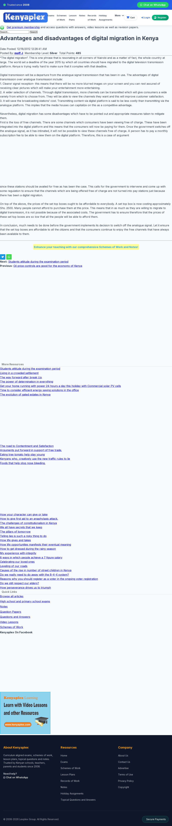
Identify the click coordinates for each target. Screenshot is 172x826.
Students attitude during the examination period (38, 261)
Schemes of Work (62, 17)
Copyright (123, 787)
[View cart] (130, 17)
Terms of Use (125, 774)
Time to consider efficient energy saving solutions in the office (39, 390)
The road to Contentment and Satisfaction (27, 446)
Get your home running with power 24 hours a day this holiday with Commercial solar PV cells (60, 386)
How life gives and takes (15, 540)
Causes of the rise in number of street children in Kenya (35, 570)
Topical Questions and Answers (78, 799)
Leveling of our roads (13, 566)
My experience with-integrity (18, 553)
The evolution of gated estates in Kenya (25, 394)
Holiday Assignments (72, 793)
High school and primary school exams (25, 601)
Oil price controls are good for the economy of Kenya (47, 265)
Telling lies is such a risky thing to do (23, 536)
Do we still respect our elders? (19, 583)
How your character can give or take (24, 514)
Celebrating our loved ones (17, 561)
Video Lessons (9, 622)
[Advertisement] (86, 160)
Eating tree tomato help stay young (22, 454)
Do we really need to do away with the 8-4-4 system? (34, 574)
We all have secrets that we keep (21, 527)
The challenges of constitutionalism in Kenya (28, 523)
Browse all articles (11, 596)
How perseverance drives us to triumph (25, 587)
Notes (82, 15)
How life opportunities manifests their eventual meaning (35, 544)
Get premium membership (23, 27)
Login (145, 17)
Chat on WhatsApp (152, 4)
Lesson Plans (73, 17)
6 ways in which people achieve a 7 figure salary (31, 557)
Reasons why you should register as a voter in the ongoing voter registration (49, 579)
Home (64, 755)
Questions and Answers (15, 616)
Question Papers (10, 611)
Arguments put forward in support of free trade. (31, 450)
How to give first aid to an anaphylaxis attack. (29, 518)
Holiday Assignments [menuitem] (105, 17)
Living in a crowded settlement (19, 373)
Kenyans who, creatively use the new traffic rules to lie (35, 458)
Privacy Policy (126, 780)
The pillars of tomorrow (15, 531)
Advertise (123, 768)
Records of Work (92, 17)
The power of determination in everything (26, 381)
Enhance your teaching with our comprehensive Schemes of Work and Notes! (86, 247)
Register (160, 17)
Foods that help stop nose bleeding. (22, 463)
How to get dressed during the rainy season (28, 548)
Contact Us (124, 761)
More (119, 15)
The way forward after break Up (21, 377)
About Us (123, 755)
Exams (51, 15)
